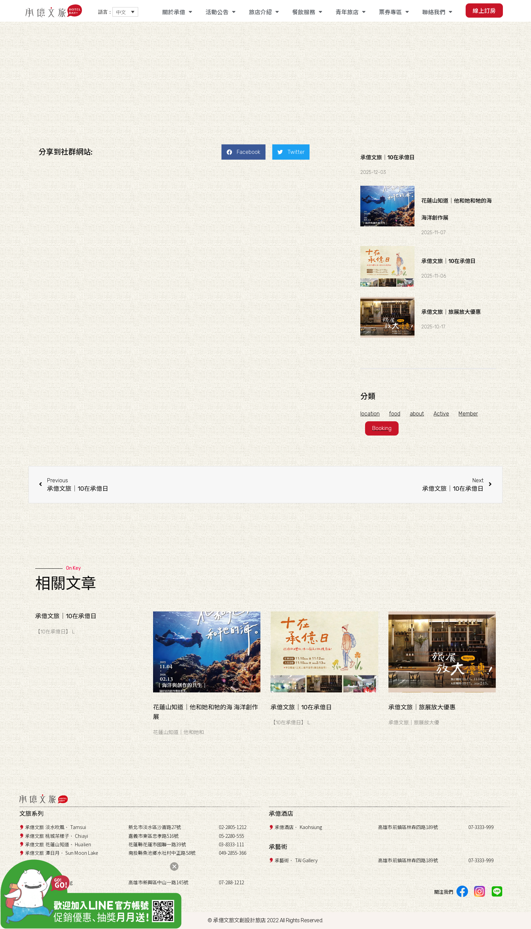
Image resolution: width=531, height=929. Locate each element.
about (418, 413)
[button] (243, 152)
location (370, 413)
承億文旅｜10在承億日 (387, 157)
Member (471, 413)
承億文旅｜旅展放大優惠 (451, 312)
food (395, 413)
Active (443, 413)
